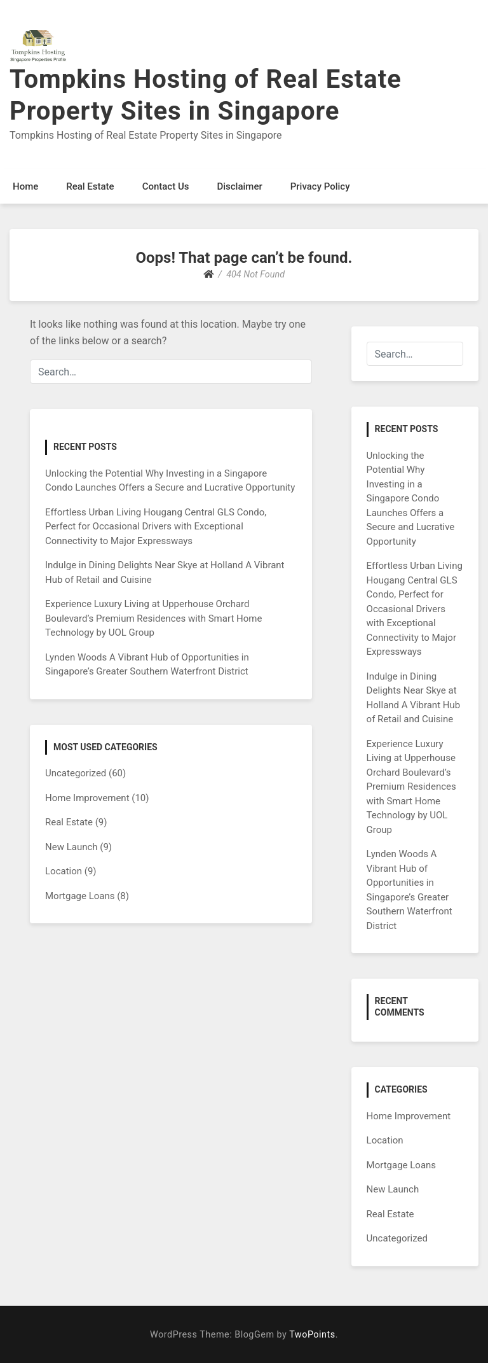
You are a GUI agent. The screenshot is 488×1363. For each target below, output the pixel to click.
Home (25, 186)
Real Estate (90, 186)
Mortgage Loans (80, 896)
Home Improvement (87, 798)
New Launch (71, 847)
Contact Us (165, 186)
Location (63, 871)
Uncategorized (75, 773)
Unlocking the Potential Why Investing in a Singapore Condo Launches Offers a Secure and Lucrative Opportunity (411, 498)
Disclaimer (239, 186)
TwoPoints (312, 1334)
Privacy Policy (320, 186)
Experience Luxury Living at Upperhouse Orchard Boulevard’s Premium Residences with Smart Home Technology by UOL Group (153, 618)
